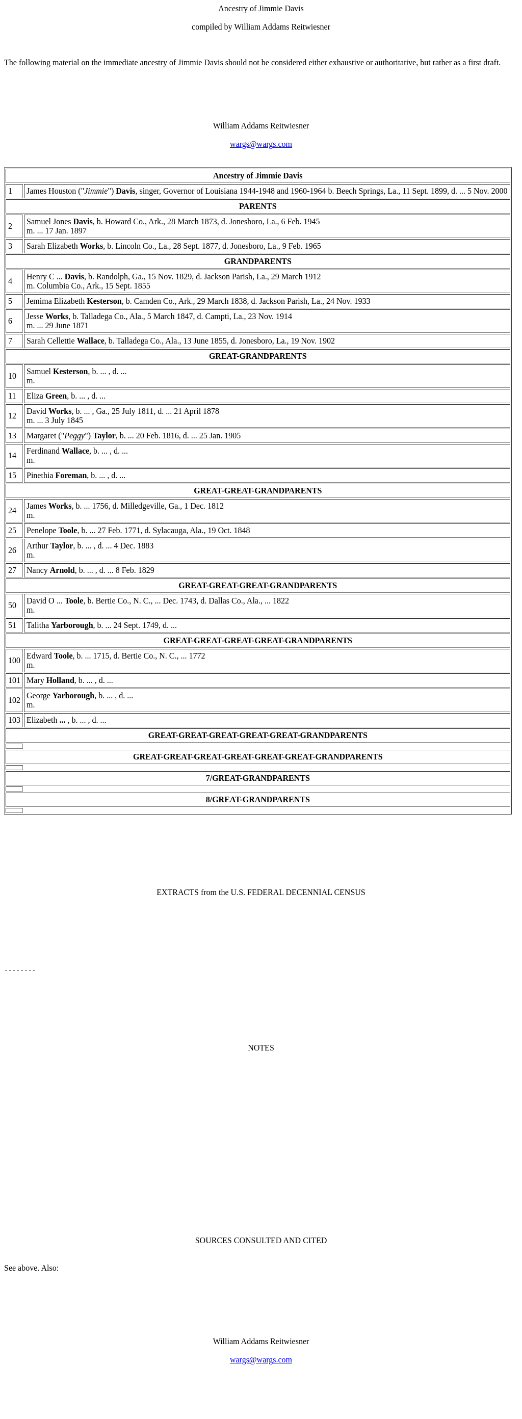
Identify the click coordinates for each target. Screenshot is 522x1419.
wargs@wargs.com (261, 144)
